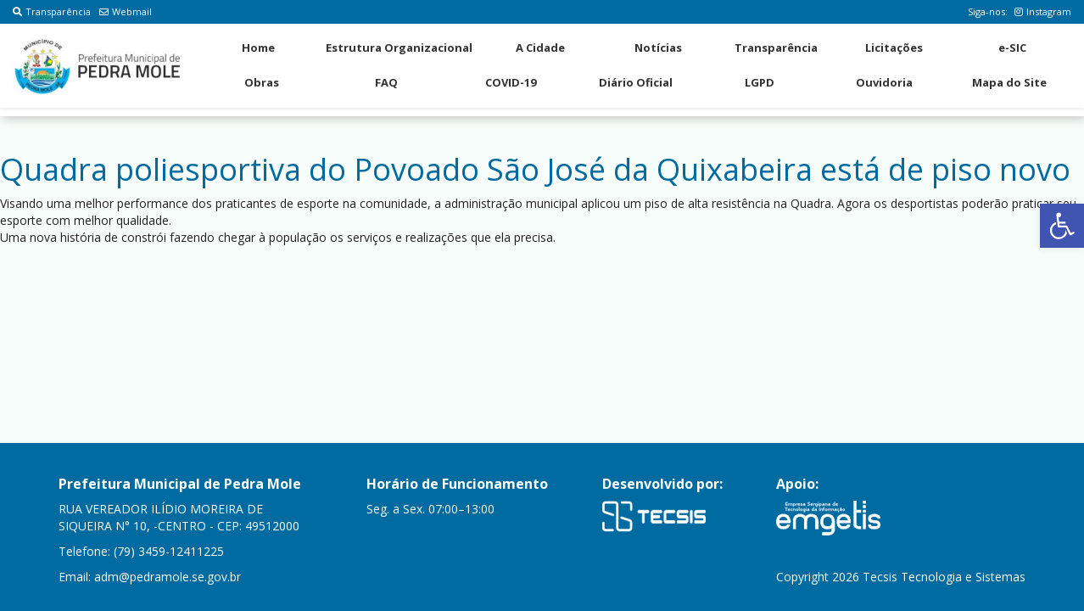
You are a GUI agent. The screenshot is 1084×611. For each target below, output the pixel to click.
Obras (261, 82)
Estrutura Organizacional (399, 47)
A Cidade (540, 47)
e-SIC (1012, 47)
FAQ (386, 82)
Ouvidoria (884, 82)
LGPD (759, 82)
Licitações (894, 47)
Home (258, 47)
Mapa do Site (1009, 82)
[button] (1062, 226)
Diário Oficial (636, 82)
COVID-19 (510, 82)
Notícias (658, 47)
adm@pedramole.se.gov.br (167, 577)
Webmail (125, 11)
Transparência (52, 11)
